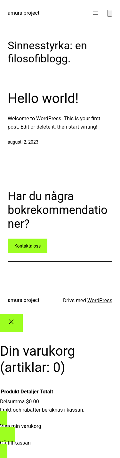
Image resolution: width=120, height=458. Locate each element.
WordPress (99, 300)
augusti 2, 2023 (23, 142)
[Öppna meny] (96, 13)
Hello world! (43, 98)
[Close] (11, 323)
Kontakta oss (27, 246)
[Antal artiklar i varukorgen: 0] (109, 13)
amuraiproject (23, 13)
